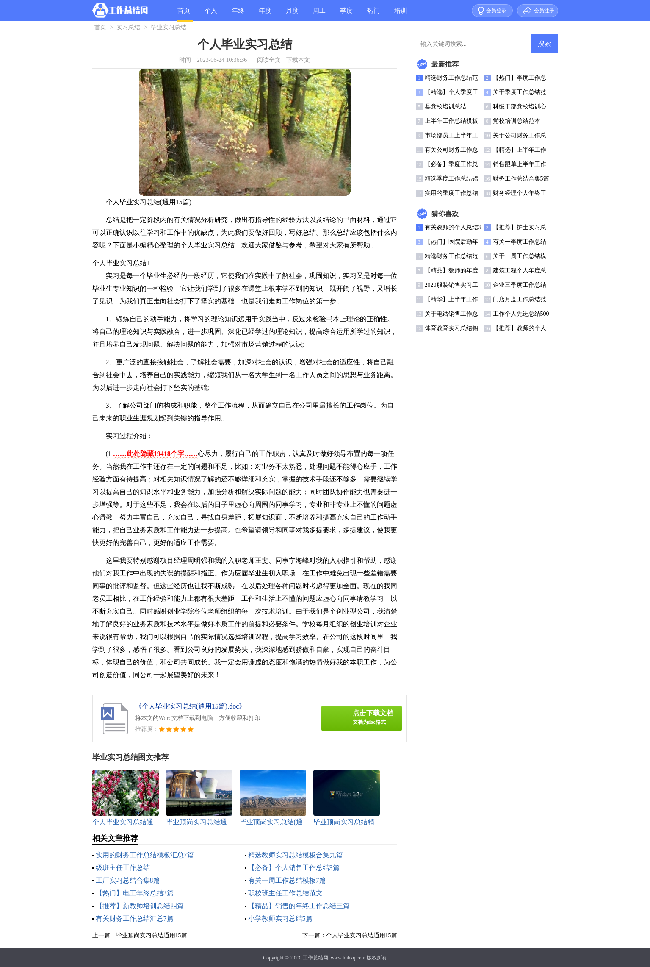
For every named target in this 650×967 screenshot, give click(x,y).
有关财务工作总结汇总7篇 (135, 918)
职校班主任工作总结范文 (285, 893)
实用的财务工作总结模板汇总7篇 (145, 855)
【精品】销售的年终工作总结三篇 (299, 905)
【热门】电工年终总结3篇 (135, 893)
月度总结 (292, 14)
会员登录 (496, 11)
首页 (183, 10)
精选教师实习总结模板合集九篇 (295, 855)
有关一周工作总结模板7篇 (287, 880)
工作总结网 (315, 958)
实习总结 (128, 27)
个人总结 (211, 14)
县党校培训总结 (445, 106)
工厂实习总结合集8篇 (128, 880)
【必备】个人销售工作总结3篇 (294, 867)
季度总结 (346, 14)
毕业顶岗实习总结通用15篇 (151, 935)
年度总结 (265, 14)
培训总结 (400, 14)
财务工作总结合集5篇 (521, 178)
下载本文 (298, 60)
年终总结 (238, 14)
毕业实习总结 (168, 27)
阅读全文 (269, 60)
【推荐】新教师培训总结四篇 (140, 905)
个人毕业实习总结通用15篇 (361, 935)
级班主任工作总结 (123, 867)
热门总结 (373, 14)
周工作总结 (319, 14)
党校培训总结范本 (516, 121)
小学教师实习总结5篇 (280, 918)
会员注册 (544, 11)
